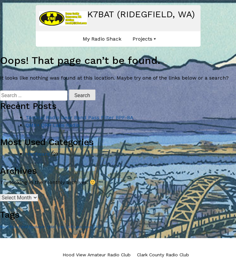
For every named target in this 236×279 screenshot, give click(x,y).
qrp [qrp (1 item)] (61, 227)
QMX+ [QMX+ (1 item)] (52, 227)
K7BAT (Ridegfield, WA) (141, 14)
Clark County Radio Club (163, 254)
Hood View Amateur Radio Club (97, 254)
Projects (142, 39)
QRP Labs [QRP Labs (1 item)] (73, 227)
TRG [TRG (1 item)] (97, 227)
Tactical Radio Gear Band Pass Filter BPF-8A (79, 117)
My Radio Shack (102, 39)
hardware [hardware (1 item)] (37, 227)
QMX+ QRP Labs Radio (53, 125)
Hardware (38, 154)
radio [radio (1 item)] (87, 227)
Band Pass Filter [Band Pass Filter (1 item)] (13, 227)
